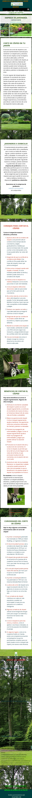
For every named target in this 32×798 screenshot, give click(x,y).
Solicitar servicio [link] (16, 135)
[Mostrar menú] (28, 9)
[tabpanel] (16, 20)
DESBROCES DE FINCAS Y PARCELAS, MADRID (15, 1)
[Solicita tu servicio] (16, 512)
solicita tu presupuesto (16, 188)
